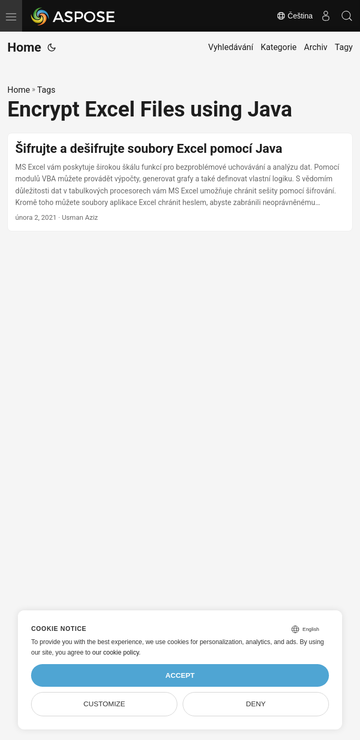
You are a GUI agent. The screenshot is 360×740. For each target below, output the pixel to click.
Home (24, 47)
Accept (180, 675)
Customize (104, 704)
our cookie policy (115, 652)
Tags (46, 90)
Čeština (294, 16)
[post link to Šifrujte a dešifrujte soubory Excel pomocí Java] (180, 182)
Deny (256, 704)
